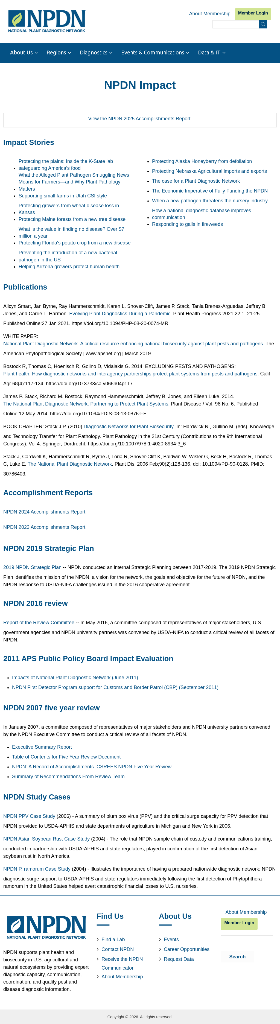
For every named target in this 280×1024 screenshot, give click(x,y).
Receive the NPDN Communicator (122, 963)
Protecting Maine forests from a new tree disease (72, 218)
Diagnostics (93, 52)
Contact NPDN (117, 949)
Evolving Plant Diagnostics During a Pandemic (119, 313)
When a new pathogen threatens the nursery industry (210, 200)
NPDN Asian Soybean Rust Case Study (46, 838)
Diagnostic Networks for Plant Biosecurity (129, 426)
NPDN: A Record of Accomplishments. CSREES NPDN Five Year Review (91, 766)
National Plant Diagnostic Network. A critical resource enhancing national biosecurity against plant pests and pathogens (133, 343)
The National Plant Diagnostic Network (70, 463)
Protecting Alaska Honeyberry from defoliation (202, 161)
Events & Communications (152, 52)
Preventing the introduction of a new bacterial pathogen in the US (68, 256)
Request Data (179, 958)
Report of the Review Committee (38, 622)
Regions (56, 52)
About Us (21, 52)
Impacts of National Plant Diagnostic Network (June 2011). (76, 677)
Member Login (253, 13)
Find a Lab (113, 939)
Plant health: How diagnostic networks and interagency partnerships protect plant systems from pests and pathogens (130, 373)
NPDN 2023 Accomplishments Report (44, 526)
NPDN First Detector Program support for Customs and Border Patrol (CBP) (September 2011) (115, 687)
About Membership (210, 13)
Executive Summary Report (42, 746)
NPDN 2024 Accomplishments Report (44, 511)
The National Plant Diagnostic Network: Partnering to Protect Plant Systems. (86, 403)
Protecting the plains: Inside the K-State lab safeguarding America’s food (66, 164)
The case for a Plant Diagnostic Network (196, 180)
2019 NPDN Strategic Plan (32, 567)
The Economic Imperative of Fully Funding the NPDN (210, 190)
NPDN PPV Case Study (29, 815)
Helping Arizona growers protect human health (69, 266)
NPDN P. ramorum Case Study (37, 868)
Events (171, 939)
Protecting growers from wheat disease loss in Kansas (69, 208)
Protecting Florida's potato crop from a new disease (75, 242)
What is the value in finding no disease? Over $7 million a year (71, 232)
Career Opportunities (186, 949)
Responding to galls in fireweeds (187, 223)
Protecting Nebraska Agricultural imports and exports (209, 170)
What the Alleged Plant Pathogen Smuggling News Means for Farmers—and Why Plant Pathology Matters (74, 181)
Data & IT (209, 52)
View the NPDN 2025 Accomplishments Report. (140, 118)
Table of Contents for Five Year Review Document (66, 756)
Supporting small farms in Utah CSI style (63, 195)
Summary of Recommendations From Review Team (68, 776)
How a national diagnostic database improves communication (201, 213)
